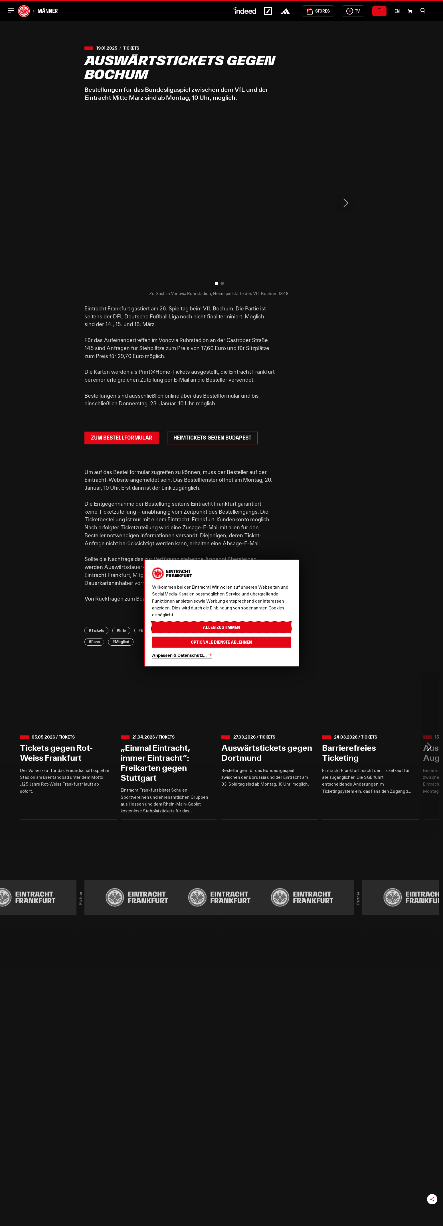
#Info (121, 630)
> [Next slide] (345, 203)
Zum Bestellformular (121, 438)
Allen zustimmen (221, 627)
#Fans (94, 641)
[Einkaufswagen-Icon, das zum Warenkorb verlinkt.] (410, 11)
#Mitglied (120, 641)
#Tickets (96, 630)
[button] (422, 10)
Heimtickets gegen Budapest (212, 438)
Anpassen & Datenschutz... (179, 655)
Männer (48, 11)
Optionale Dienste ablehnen (221, 642)
